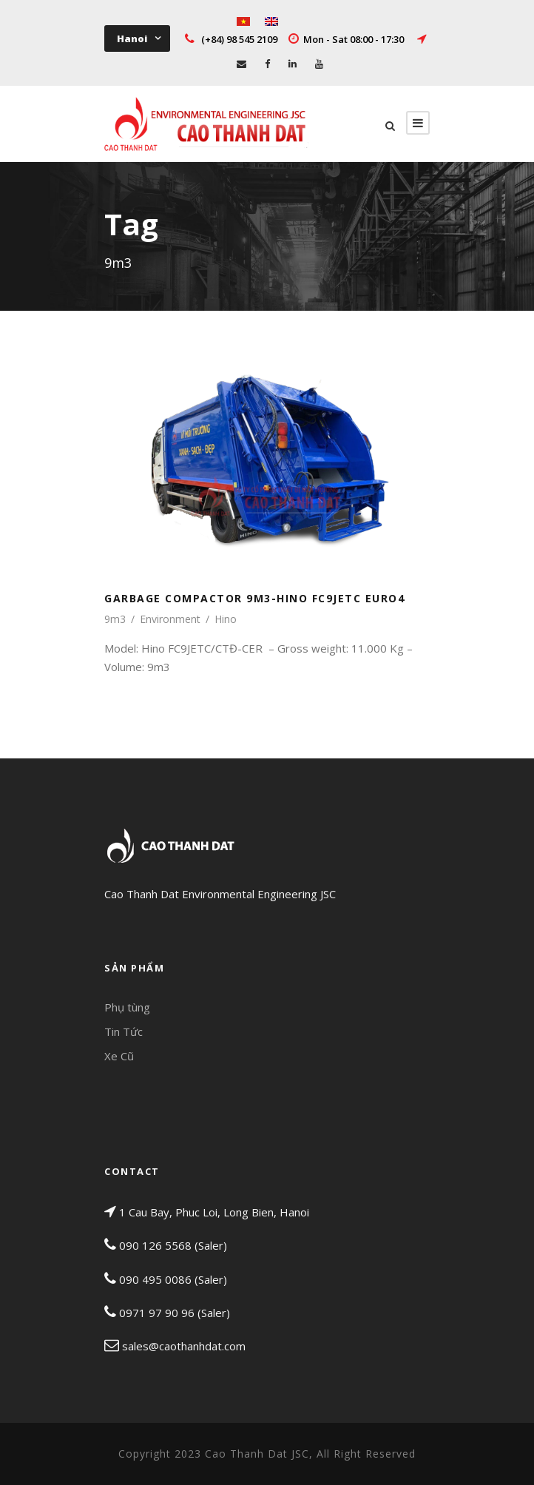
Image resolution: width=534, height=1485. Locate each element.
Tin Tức (123, 1031)
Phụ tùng (127, 1007)
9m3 (115, 619)
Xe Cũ (119, 1055)
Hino (225, 619)
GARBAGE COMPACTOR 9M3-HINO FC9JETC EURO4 (254, 598)
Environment (170, 619)
